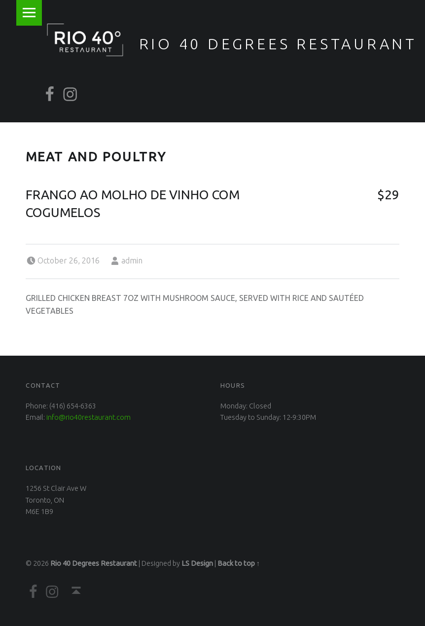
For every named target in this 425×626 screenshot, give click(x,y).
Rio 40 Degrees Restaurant (278, 44)
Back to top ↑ (238, 563)
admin (131, 260)
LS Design (197, 563)
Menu (29, 13)
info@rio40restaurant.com (88, 417)
